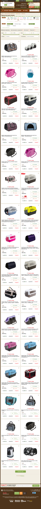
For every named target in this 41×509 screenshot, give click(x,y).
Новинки (17, 0)
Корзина (32, 3)
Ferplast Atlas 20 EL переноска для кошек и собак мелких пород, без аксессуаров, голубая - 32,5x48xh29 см (11, 387)
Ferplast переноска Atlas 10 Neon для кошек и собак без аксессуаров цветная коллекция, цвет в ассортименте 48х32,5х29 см (30, 224)
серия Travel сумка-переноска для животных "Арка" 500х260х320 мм (9, 113)
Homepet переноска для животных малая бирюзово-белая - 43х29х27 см (29, 86)
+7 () (21, 5)
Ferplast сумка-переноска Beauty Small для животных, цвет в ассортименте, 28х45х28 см (10, 192)
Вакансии (17, 496)
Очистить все (36, 27)
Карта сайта (24, 497)
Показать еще (20, 474)
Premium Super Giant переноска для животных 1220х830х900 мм (29, 113)
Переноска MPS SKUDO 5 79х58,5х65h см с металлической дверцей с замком (29, 60)
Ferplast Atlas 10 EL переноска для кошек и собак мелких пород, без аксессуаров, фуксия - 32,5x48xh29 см (10, 359)
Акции (19, 10)
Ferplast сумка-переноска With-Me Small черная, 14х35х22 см (30, 439)
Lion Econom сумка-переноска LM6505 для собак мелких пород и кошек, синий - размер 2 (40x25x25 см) (30, 251)
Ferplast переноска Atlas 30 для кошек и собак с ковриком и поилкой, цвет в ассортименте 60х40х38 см (30, 192)
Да (5, 4)
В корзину (15, 62)
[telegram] (35, 496)
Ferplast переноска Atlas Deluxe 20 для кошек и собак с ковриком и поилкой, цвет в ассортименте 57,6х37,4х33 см (10, 224)
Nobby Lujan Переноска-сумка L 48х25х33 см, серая (10, 439)
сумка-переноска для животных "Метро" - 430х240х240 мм (29, 139)
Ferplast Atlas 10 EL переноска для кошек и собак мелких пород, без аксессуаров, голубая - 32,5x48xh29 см (30, 359)
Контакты (38, 0)
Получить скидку (11, 84)
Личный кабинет (37, 7)
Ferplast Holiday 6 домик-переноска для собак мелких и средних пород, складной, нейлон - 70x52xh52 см (30, 387)
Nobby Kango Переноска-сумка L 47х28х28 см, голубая (10, 414)
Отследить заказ (23, 0)
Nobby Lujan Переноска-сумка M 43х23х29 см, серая (30, 414)
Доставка (34, 0)
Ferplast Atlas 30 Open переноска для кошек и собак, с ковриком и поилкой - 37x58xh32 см (30, 278)
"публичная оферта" (21, 500)
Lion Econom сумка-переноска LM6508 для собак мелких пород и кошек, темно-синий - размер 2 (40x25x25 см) (10, 279)
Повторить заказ (32, 7)
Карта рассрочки (6, 497)
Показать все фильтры (5, 27)
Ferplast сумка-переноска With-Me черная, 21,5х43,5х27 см (9, 165)
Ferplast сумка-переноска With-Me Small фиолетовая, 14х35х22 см (9, 86)
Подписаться (35, 488)
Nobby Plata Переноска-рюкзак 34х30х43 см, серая (10, 464)
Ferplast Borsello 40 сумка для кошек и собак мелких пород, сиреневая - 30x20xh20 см (10, 333)
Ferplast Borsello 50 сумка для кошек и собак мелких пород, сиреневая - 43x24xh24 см (29, 333)
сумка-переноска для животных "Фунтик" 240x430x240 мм (9, 139)
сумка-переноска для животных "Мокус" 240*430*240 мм (9, 60)
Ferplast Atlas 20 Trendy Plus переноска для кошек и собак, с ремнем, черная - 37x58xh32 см (10, 306)
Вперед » (22, 479)
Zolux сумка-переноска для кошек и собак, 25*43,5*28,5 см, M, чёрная (29, 464)
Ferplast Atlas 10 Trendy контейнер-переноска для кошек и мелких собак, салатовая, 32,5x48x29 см (10, 251)
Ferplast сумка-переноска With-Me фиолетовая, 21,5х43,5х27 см (30, 165)
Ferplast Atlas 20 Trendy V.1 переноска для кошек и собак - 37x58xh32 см (29, 305)
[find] (38, 10)
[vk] (33, 496)
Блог (26, 10)
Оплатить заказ (30, 0)
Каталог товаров (8, 10)
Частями (15, 64)
